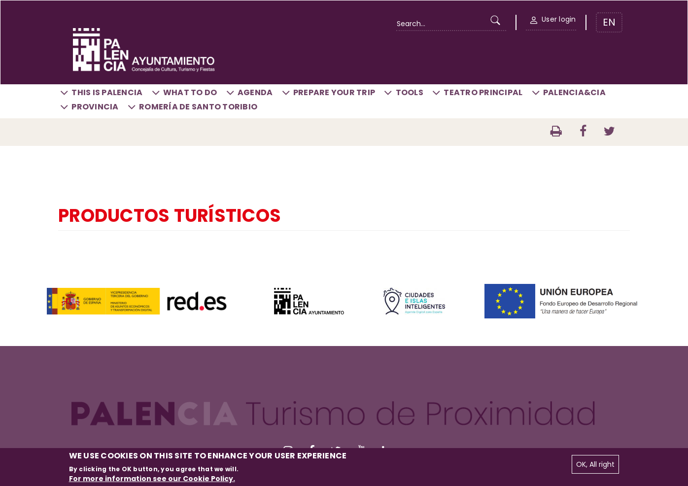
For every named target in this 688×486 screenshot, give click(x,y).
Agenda (255, 92)
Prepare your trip (334, 92)
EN (609, 22)
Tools (409, 92)
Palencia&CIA (574, 92)
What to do (190, 92)
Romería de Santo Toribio (198, 106)
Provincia (94, 106)
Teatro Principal (483, 92)
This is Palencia (106, 92)
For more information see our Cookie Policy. (152, 479)
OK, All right (595, 464)
